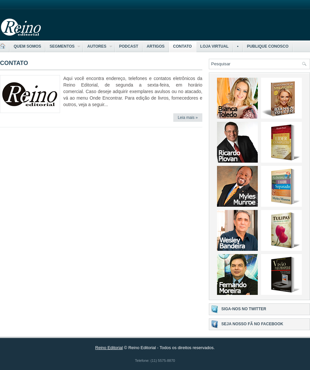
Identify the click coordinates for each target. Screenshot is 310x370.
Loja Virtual (214, 46)
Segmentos (63, 46)
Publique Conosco (267, 46)
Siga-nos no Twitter (243, 309)
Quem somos (27, 46)
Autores (97, 46)
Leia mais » (188, 117)
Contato (182, 46)
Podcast (128, 46)
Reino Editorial (109, 347)
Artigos (156, 46)
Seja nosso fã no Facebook (252, 324)
